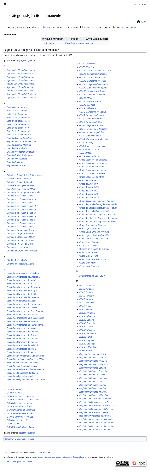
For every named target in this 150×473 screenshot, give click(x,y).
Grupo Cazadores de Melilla (92, 173)
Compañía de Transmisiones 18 (21, 216)
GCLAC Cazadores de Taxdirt (92, 77)
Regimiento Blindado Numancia (93, 378)
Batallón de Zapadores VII (18, 121)
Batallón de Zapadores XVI (19, 135)
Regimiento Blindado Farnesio (93, 371)
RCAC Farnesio (86, 296)
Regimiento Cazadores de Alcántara (95, 419)
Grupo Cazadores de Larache (92, 170)
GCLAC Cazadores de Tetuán (92, 81)
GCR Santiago (85, 153)
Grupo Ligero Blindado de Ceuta (94, 232)
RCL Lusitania (85, 309)
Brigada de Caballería (17, 148)
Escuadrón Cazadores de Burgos (22, 290)
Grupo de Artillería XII (89, 197)
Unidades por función (74, 43)
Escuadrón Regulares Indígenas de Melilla (26, 380)
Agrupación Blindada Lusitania (20, 80)
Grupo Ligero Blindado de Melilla (94, 235)
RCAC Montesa (86, 299)
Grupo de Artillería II (88, 180)
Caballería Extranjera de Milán (20, 185)
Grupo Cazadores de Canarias (93, 163)
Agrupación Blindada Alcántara (21, 70)
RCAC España (86, 292)
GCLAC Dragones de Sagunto (93, 88)
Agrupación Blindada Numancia (21, 84)
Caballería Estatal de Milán (19, 178)
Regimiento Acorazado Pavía (92, 354)
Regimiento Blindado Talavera (92, 392)
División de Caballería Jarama (20, 264)
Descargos (27, 462)
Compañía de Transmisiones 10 (21, 199)
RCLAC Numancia (87, 333)
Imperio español (129, 27)
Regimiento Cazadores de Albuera (94, 416)
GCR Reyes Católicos (89, 149)
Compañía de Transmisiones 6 (21, 223)
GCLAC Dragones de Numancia (93, 84)
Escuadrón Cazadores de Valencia (22, 342)
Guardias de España (88, 256)
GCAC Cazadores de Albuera (20, 396)
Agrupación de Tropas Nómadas (21, 97)
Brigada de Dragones (16, 162)
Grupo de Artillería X (88, 191)
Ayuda (141, 21)
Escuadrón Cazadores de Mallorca (22, 321)
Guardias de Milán (87, 263)
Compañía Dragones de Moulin (21, 237)
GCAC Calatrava (14, 393)
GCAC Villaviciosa (87, 63)
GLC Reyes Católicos (89, 156)
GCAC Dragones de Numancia (21, 410)
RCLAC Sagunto (86, 340)
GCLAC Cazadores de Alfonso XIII (95, 70)
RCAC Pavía (85, 306)
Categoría (8, 439)
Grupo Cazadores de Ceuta (91, 166)
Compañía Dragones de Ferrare (21, 233)
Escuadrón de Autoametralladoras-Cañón (25, 356)
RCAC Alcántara (86, 285)
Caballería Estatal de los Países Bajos (24, 175)
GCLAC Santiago (87, 105)
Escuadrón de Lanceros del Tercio (22, 362)
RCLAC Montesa (87, 330)
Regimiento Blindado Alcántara (93, 357)
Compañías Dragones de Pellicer (22, 251)
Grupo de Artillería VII (89, 187)
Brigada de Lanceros (16, 165)
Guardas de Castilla (88, 245)
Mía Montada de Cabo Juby (91, 276)
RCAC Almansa (86, 289)
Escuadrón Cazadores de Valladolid (23, 345)
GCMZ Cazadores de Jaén (91, 115)
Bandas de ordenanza (17, 107)
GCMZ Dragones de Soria (91, 125)
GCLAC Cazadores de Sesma (93, 74)
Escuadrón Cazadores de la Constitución (25, 318)
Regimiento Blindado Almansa (93, 361)
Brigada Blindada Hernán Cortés (21, 141)
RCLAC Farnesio (87, 323)
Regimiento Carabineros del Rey (94, 412)
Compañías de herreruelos (19, 247)
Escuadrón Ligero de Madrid (20, 376)
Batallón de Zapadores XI (18, 128)
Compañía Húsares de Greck (20, 244)
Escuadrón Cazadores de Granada (22, 314)
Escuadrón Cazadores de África (21, 349)
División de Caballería (17, 260)
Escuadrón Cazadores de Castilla (22, 294)
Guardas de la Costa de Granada (94, 249)
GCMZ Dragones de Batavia (92, 119)
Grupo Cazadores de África (91, 177)
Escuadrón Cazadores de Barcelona (23, 287)
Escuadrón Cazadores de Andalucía (23, 277)
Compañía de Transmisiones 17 (21, 213)
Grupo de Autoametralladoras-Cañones (97, 201)
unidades (44, 27)
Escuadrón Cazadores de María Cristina (25, 325)
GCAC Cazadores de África (19, 406)
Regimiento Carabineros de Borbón (95, 398)
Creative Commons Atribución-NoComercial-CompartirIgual (61, 457)
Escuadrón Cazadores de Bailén (21, 283)
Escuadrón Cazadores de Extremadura (24, 304)
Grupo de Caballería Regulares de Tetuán (98, 208)
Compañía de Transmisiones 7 (21, 226)
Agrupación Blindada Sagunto (20, 87)
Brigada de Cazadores (17, 159)
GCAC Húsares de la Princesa (20, 413)
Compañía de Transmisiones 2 (21, 220)
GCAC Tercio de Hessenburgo (20, 427)
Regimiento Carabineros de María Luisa (97, 405)
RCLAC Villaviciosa (88, 347)
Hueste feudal (47, 43)
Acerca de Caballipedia (13, 462)
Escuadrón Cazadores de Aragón (22, 280)
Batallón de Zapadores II (18, 114)
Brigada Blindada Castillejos (19, 138)
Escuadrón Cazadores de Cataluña (23, 297)
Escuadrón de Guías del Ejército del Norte (26, 359)
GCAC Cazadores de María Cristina (23, 399)
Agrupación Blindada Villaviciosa (21, 94)
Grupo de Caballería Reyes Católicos (96, 211)
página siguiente (27, 60)
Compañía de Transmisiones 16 (21, 209)
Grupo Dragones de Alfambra (92, 225)
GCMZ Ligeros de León (90, 136)
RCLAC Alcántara (87, 313)
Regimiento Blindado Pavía (91, 381)
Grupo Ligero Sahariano (90, 242)
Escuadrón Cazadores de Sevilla (21, 335)
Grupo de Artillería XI (88, 194)
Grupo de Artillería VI (88, 184)
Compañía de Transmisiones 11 (21, 202)
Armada (89, 43)
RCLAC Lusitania (87, 326)
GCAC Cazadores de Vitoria (19, 403)
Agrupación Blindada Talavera (20, 90)
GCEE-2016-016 (86, 67)
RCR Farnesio (85, 350)
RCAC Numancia (87, 302)
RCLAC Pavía (85, 337)
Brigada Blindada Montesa (19, 145)
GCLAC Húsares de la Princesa (93, 91)
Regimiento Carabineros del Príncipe (96, 409)
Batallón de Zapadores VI (18, 117)
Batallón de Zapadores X (18, 124)
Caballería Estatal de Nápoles (20, 182)
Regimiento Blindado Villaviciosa (94, 395)
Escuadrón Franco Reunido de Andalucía (25, 369)
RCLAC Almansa (87, 316)
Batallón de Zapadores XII (18, 131)
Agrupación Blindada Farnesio (20, 77)
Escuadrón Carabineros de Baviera (23, 273)
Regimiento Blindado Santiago (93, 388)
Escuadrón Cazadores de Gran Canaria (25, 311)
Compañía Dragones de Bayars (21, 230)
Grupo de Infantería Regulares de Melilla (97, 221)
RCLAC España (86, 320)
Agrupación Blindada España (20, 73)
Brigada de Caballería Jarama (20, 155)
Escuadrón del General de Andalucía (23, 366)
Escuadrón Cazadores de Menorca (22, 332)
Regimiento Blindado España (92, 368)
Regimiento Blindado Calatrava (93, 364)
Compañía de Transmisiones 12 (21, 206)
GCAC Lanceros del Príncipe (20, 417)
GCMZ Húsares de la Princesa (93, 129)
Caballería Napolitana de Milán (21, 189)
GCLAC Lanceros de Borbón (92, 94)
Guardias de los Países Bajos (92, 259)
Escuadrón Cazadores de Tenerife (22, 338)
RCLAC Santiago (87, 344)
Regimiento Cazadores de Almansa (95, 429)
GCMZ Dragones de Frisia (91, 122)
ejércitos (89, 27)
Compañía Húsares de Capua (20, 240)
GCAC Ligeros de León (17, 420)
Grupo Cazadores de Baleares (93, 160)
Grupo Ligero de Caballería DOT (94, 239)
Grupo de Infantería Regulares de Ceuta (97, 214)
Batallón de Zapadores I (18, 110)
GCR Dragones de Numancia (92, 146)
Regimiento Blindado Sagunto (92, 385)
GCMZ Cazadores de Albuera (92, 112)
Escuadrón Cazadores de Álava (21, 352)
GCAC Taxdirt (13, 424)
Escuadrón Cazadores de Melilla (21, 328)
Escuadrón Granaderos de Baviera (22, 373)
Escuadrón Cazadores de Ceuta (21, 301)
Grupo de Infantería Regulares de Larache (98, 218)
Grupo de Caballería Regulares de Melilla (98, 204)
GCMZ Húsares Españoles (91, 132)
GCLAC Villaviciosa (88, 108)
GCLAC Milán (85, 98)
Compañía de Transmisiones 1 (21, 196)
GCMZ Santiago (86, 142)
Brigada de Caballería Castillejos (21, 152)
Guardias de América (88, 252)
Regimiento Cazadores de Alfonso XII (96, 423)
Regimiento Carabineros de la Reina (95, 402)
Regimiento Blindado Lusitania (93, 375)
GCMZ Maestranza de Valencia (93, 139)
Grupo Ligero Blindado (89, 228)
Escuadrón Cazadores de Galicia (22, 307)
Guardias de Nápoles (89, 266)
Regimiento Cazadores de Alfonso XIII (96, 426)
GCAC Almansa (14, 389)
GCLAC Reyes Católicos (90, 101)
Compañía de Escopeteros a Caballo (23, 192)
